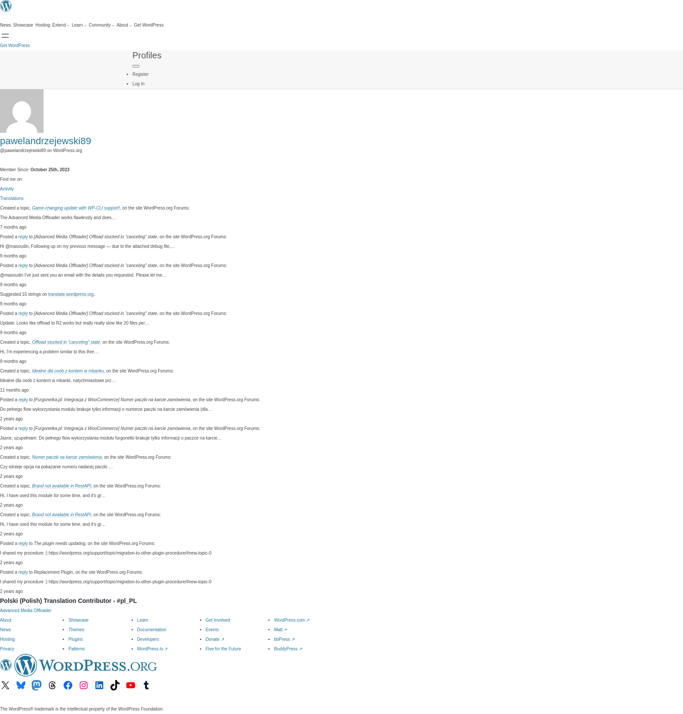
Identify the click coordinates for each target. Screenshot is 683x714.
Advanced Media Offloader (25, 610)
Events (212, 629)
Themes (76, 629)
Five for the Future (223, 648)
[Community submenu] (102, 25)
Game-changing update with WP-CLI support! (76, 208)
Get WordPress (15, 45)
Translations (12, 198)
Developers (148, 639)
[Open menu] (5, 35)
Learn (143, 620)
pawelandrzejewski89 (45, 140)
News (5, 629)
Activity (7, 188)
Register (140, 74)
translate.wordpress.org (71, 294)
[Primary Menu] (135, 66)
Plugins (75, 639)
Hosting (7, 639)
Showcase (78, 620)
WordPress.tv (152, 648)
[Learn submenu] (79, 25)
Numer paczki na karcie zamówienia (66, 457)
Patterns (76, 648)
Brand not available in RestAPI (61, 486)
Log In (138, 83)
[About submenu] (124, 25)
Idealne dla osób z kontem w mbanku (68, 371)
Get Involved (218, 620)
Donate (215, 639)
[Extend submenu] (61, 25)
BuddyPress (288, 648)
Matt (280, 629)
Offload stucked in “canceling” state (66, 342)
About (5, 620)
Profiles (147, 55)
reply (23, 236)
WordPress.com (292, 620)
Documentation (151, 629)
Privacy (7, 648)
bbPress (284, 639)
